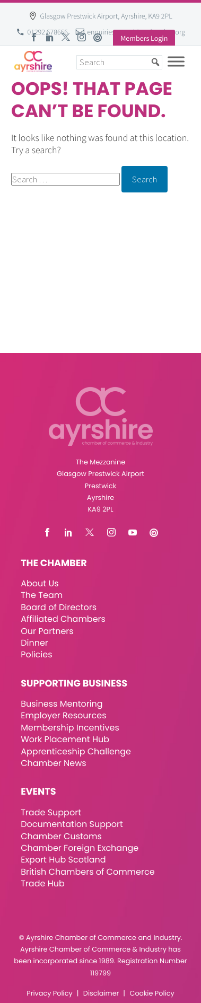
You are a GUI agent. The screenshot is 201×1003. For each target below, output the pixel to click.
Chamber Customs (61, 836)
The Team (42, 595)
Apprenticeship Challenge (76, 751)
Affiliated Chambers (63, 619)
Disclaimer (101, 993)
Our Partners (47, 631)
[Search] (119, 62)
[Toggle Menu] (176, 61)
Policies (36, 654)
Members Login (144, 38)
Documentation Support (72, 824)
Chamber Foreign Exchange (79, 848)
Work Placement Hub (65, 739)
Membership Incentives (70, 728)
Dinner (34, 643)
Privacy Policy (49, 993)
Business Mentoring (61, 704)
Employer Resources (63, 715)
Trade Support (51, 812)
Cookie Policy (152, 993)
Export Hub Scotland (63, 860)
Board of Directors (59, 607)
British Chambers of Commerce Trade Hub (87, 878)
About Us (39, 583)
